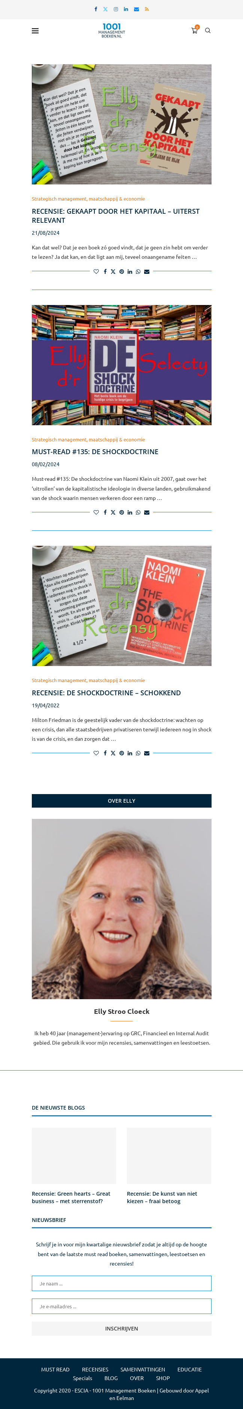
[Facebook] (95, 9)
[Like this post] (96, 271)
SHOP (163, 1377)
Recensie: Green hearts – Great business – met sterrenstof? (71, 1197)
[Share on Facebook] (105, 271)
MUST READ (55, 1369)
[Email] (136, 9)
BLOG (111, 1377)
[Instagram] (116, 9)
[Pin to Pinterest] (121, 271)
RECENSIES (95, 1369)
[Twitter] (105, 9)
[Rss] (147, 9)
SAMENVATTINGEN (143, 1369)
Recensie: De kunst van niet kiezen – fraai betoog (162, 1197)
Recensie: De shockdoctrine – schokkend (106, 692)
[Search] (208, 30)
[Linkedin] (126, 9)
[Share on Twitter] (113, 271)
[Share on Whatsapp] (138, 271)
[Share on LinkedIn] (130, 271)
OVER (137, 1377)
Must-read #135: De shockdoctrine (95, 451)
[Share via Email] (146, 271)
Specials (82, 1377)
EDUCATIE (189, 1369)
